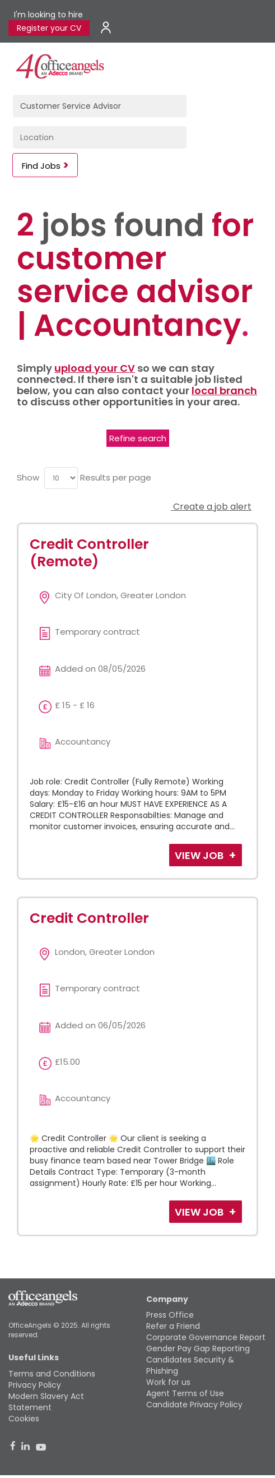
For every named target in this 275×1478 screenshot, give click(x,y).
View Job (200, 855)
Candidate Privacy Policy (194, 1404)
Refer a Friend (173, 1326)
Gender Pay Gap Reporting (198, 1348)
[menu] (61, 478)
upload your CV (94, 368)
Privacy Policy (34, 1385)
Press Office (170, 1314)
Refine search (137, 438)
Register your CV (49, 28)
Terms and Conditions (51, 1373)
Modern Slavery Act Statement (46, 1402)
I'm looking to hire (48, 14)
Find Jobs (41, 166)
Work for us (168, 1382)
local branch (224, 391)
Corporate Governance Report (205, 1337)
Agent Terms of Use (185, 1393)
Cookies (23, 1418)
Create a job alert (211, 506)
